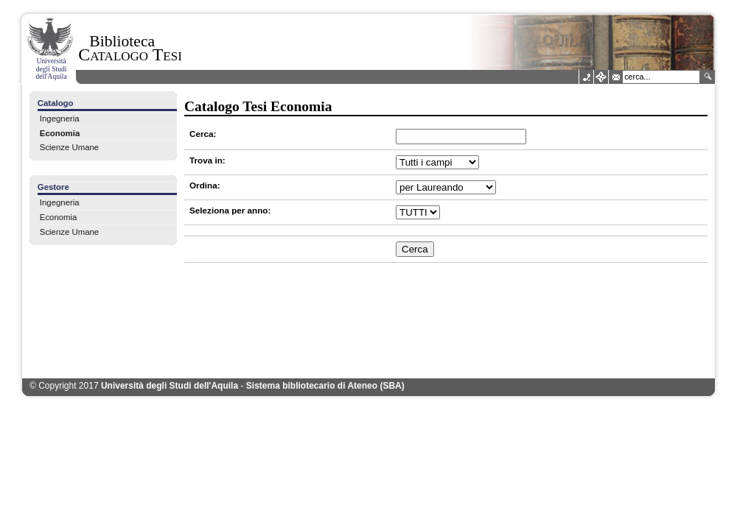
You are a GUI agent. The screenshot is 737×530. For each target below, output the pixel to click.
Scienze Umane (69, 147)
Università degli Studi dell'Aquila (169, 386)
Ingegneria (60, 118)
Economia (60, 133)
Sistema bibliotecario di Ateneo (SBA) (325, 386)
